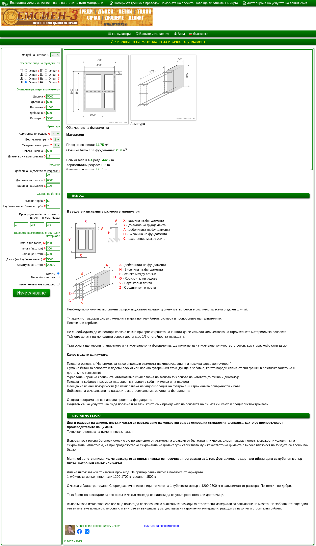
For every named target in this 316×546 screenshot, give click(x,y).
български (198, 34)
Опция (29, 70)
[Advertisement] (31, 361)
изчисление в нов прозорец (39, 284)
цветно (52, 273)
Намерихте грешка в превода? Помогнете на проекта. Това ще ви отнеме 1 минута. (176, 3)
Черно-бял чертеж (45, 277)
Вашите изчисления (154, 34)
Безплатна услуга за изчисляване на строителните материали (56, 3)
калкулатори (121, 34)
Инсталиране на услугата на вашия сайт (277, 3)
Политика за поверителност (161, 525)
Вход (181, 34)
